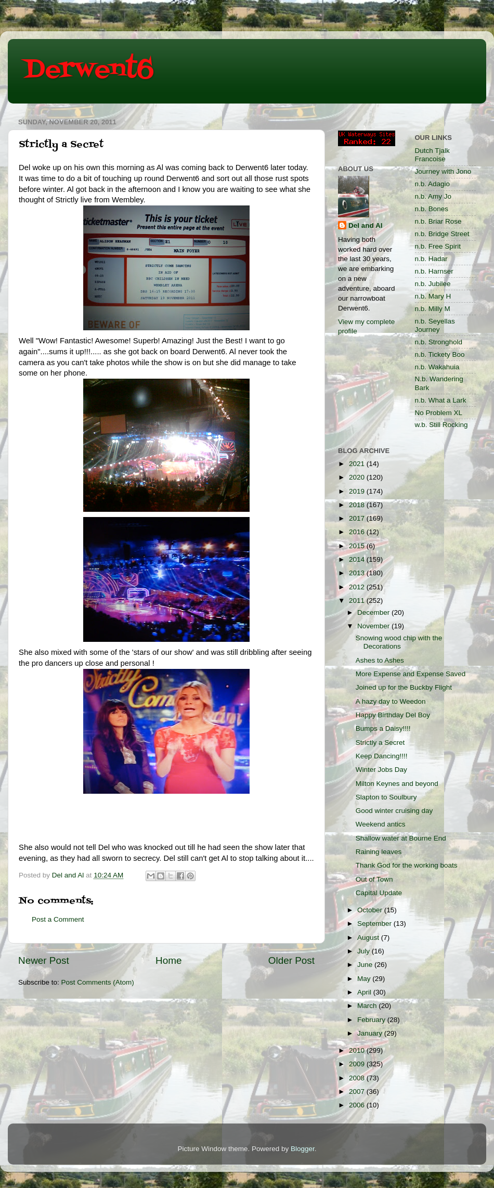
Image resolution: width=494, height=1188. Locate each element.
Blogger (303, 1149)
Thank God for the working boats (407, 865)
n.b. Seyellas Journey (435, 325)
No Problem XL (439, 413)
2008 (358, 1078)
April (365, 992)
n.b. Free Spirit (438, 246)
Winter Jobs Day (381, 769)
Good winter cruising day (394, 811)
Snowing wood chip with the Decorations (399, 642)
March (368, 1006)
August (369, 937)
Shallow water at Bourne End (401, 838)
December (374, 612)
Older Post (291, 960)
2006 (358, 1105)
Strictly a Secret (380, 742)
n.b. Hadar (431, 259)
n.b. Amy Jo (433, 196)
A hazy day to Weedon (391, 701)
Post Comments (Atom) (97, 982)
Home (168, 960)
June (365, 965)
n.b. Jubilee (433, 284)
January (370, 1033)
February (372, 1020)
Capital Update (379, 893)
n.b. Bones (432, 209)
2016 (358, 532)
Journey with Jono (443, 171)
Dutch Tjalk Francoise (432, 155)
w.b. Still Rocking (441, 425)
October (370, 910)
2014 (358, 559)
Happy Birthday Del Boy (393, 715)
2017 (358, 518)
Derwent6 (88, 70)
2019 (358, 491)
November (374, 626)
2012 (358, 587)
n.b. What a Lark (440, 400)
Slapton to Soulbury (386, 797)
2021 (358, 464)
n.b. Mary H (433, 296)
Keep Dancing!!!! (382, 756)
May (364, 979)
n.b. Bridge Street (442, 234)
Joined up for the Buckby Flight (404, 687)
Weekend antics (381, 824)
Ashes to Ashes (380, 660)
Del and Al (365, 225)
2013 (358, 573)
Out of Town (374, 879)
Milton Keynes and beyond (397, 783)
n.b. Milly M (432, 309)
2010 (358, 1050)
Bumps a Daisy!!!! (383, 728)
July (364, 951)
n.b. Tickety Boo (440, 354)
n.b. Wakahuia (437, 367)
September (375, 923)
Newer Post (43, 960)
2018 (358, 505)
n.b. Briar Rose (438, 221)
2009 (358, 1064)
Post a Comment (58, 919)
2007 (358, 1091)
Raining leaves (379, 852)
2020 (358, 477)
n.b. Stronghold (439, 342)
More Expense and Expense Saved (411, 674)
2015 (358, 546)
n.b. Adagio (432, 184)
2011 (358, 600)
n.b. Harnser (434, 271)
